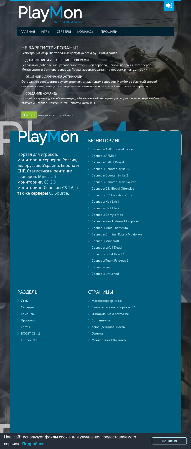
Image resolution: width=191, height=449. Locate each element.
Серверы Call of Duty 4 (108, 162)
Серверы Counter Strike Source (114, 182)
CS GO (50, 182)
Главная (27, 31)
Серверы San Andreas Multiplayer (116, 221)
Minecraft (47, 176)
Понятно (169, 441)
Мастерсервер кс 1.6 (107, 300)
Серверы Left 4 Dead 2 (108, 254)
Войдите (29, 115)
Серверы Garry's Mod (107, 215)
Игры (45, 31)
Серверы (64, 31)
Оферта (97, 333)
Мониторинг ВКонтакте (109, 340)
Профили (109, 31)
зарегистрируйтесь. (59, 115)
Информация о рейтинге (110, 314)
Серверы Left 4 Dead (107, 247)
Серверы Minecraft (105, 241)
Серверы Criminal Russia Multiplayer (118, 234)
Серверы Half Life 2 (106, 208)
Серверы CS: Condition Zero (112, 195)
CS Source (58, 193)
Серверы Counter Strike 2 (110, 175)
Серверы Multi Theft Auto (110, 228)
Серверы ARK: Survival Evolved (113, 149)
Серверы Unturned (105, 274)
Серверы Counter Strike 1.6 (111, 169)
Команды (85, 31)
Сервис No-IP (30, 340)
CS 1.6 (67, 187)
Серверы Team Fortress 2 (110, 260)
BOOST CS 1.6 (31, 333)
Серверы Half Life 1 (106, 201)
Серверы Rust (101, 267)
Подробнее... (35, 444)
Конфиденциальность (108, 327)
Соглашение (101, 320)
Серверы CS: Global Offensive (113, 188)
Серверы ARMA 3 (104, 156)
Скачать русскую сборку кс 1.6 (114, 307)
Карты (25, 327)
